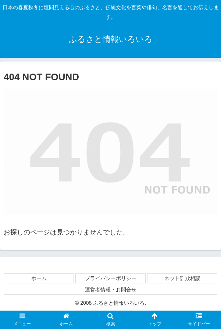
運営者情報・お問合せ (110, 290)
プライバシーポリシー (110, 278)
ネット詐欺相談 (182, 278)
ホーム (39, 278)
